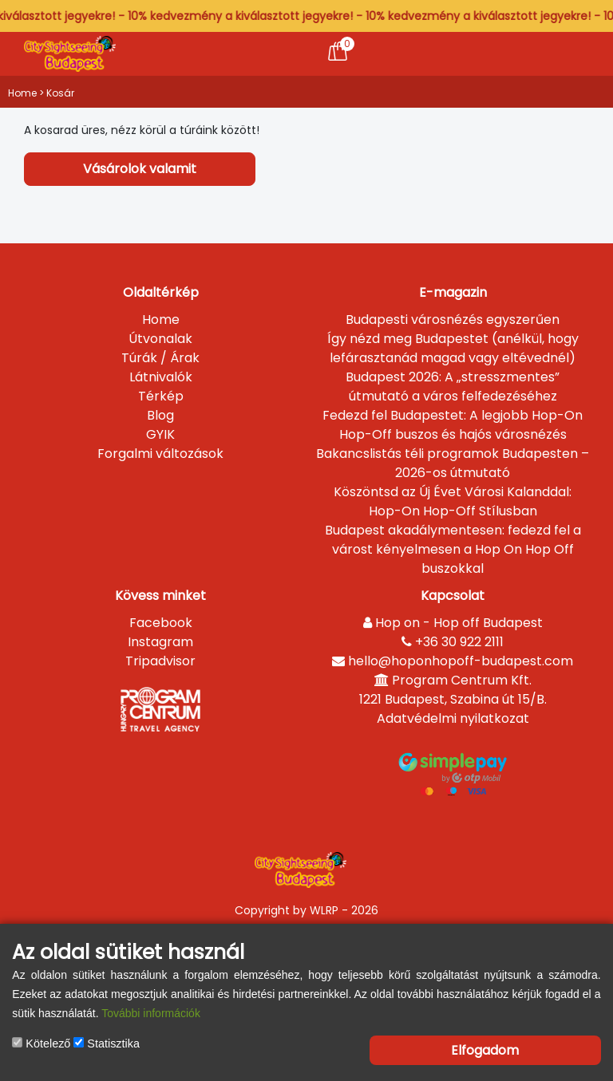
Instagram (160, 642)
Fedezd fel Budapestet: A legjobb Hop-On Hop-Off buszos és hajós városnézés (452, 425)
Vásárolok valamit (139, 169)
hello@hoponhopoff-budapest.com (452, 661)
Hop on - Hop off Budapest (453, 622)
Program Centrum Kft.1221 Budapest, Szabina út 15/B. (453, 689)
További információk (150, 1013)
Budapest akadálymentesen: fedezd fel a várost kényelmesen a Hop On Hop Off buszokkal (453, 549)
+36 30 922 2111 (452, 642)
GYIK (160, 434)
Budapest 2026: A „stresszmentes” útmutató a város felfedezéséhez (453, 386)
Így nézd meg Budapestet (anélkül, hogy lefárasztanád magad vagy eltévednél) (453, 348)
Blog (160, 415)
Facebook (160, 622)
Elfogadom (485, 1050)
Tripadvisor (160, 661)
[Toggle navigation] (567, 53)
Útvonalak (160, 338)
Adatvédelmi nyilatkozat (453, 718)
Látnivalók (160, 377)
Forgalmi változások (160, 453)
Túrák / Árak (160, 358)
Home (22, 93)
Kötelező (41, 1043)
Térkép (161, 396)
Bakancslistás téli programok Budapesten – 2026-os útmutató (452, 463)
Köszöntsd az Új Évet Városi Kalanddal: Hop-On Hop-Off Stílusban (452, 501)
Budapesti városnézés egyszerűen (453, 319)
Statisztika (106, 1043)
